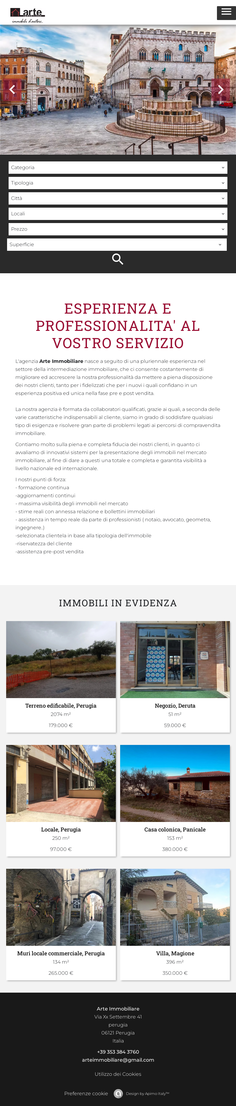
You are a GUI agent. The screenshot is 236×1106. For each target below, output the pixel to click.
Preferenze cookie (86, 1093)
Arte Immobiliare (118, 1009)
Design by (147, 1093)
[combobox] (118, 167)
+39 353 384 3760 (118, 1052)
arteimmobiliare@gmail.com (118, 1060)
